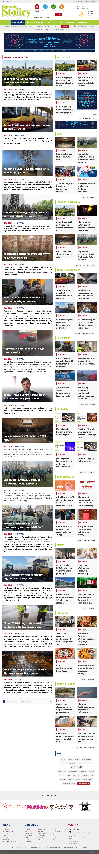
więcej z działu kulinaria (88, 679)
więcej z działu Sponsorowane (86, 540)
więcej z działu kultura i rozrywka (85, 265)
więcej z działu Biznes (89, 608)
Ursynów (91, 26)
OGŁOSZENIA (53, 7)
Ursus (86, 26)
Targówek (80, 26)
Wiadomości (18, 22)
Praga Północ (47, 26)
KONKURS (64, 763)
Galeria (50, 22)
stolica (62, 779)
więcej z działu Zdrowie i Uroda (86, 747)
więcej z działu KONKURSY (87, 472)
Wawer (36, 29)
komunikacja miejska (86, 759)
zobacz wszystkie (84, 783)
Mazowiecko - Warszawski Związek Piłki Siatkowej (72, 771)
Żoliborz (62, 29)
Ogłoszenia (46, 17)
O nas (60, 22)
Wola (57, 29)
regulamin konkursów (10, 842)
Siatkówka (85, 775)
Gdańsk (70, 759)
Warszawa (88, 779)
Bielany (19, 26)
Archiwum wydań (35, 22)
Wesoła (41, 29)
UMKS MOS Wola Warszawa (74, 779)
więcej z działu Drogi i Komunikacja (85, 333)
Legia (79, 763)
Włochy (53, 29)
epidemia (63, 759)
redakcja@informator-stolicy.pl (81, 832)
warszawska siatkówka (69, 783)
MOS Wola (91, 771)
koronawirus (72, 763)
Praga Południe (56, 26)
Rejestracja (90, 1)
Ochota (31, 26)
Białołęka (13, 26)
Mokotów (24, 26)
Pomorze (76, 775)
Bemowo (7, 26)
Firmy (41, 17)
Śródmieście (72, 26)
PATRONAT (82, 22)
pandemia (61, 775)
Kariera (70, 22)
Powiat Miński (38, 26)
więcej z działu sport (89, 197)
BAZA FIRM (61, 7)
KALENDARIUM (45, 7)
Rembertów (65, 26)
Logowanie (79, 1)
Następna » (28, 702)
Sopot (92, 775)
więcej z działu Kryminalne (87, 404)
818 (22, 702)
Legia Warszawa (87, 763)
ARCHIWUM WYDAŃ (37, 8)
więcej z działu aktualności (87, 118)
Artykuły (36, 17)
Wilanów (47, 29)
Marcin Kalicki (76, 767)
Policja (68, 775)
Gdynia (77, 759)
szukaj (59, 15)
